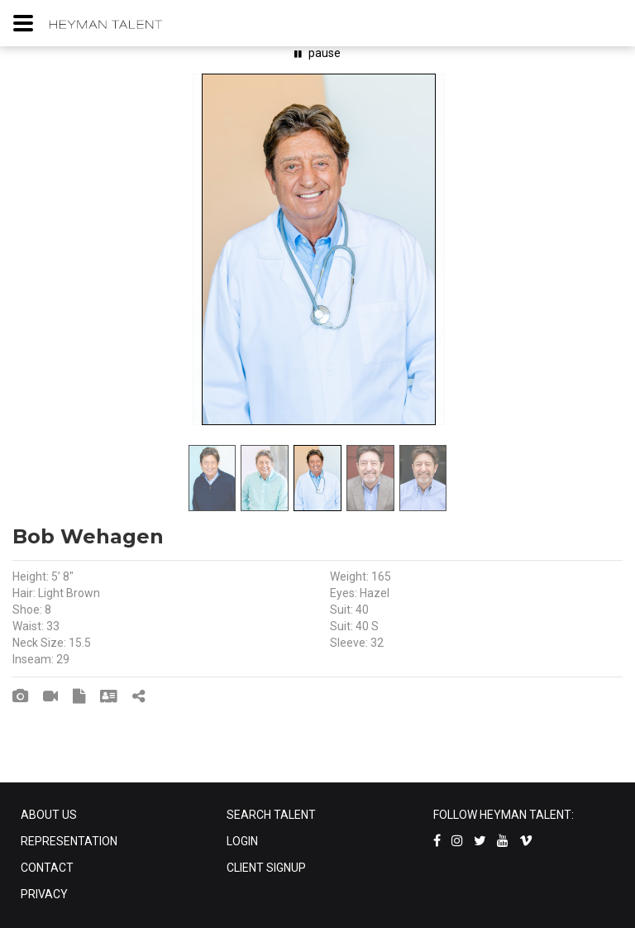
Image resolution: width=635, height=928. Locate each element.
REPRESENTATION (69, 841)
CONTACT (47, 867)
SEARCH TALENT (271, 814)
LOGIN (242, 841)
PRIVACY (44, 894)
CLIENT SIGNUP (266, 867)
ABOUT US (49, 814)
